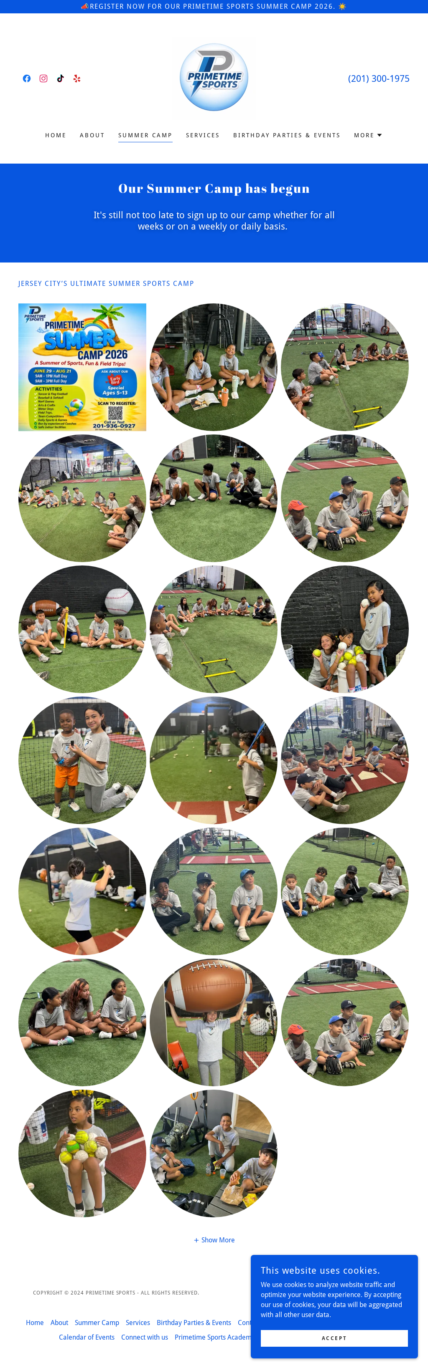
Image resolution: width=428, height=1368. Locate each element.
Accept (334, 1338)
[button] (368, 135)
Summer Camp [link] (145, 135)
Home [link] (55, 135)
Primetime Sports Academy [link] (215, 1337)
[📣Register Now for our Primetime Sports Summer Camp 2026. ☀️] (214, 7)
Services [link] (203, 135)
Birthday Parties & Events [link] (287, 135)
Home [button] (35, 1323)
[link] (26, 78)
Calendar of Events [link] (87, 1337)
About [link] (92, 135)
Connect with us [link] (144, 1337)
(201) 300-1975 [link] (379, 78)
